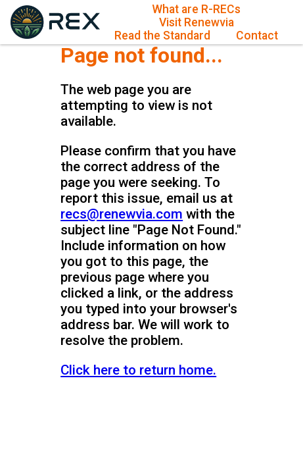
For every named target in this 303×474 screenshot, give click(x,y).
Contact (257, 35)
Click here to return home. (138, 370)
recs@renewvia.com (121, 214)
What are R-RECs (196, 9)
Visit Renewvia (196, 22)
